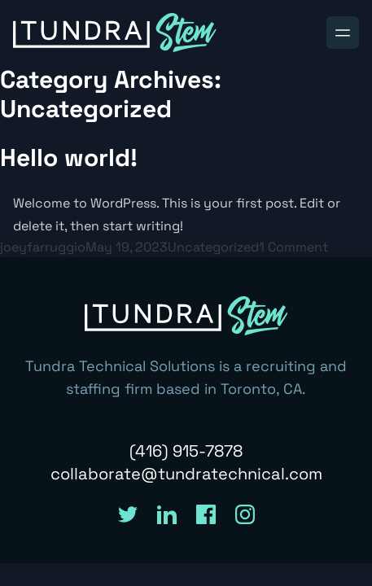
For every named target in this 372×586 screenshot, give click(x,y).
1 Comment (293, 247)
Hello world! (69, 157)
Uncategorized (213, 247)
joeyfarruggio (42, 247)
